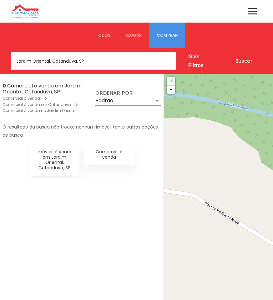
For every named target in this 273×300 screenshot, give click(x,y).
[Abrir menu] (252, 11)
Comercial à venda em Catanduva (37, 104)
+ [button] (171, 81)
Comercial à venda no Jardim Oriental (40, 110)
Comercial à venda (21, 98)
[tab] (103, 35)
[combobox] (93, 61)
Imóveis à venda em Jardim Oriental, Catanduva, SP (55, 160)
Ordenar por (114, 93)
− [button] (171, 89)
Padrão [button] (104, 100)
